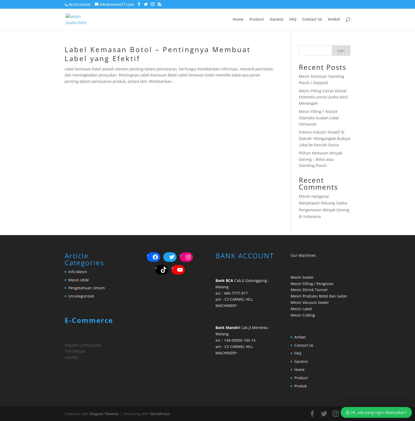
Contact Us (312, 19)
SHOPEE (72, 357)
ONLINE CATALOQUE (83, 345)
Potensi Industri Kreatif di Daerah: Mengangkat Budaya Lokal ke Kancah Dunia (324, 138)
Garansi (276, 19)
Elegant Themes (104, 413)
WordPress (160, 413)
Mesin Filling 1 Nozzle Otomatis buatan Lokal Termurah (319, 118)
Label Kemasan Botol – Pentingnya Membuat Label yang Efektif (158, 54)
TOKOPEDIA (75, 351)
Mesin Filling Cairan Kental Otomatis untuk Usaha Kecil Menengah (323, 97)
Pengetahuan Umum (86, 287)
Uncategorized (81, 296)
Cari (341, 50)
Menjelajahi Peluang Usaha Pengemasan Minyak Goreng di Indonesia (324, 209)
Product (256, 19)
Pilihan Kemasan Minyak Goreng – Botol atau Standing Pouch (320, 159)
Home (238, 19)
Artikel (334, 19)
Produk (300, 385)
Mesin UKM (78, 279)
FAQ (292, 19)
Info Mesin (77, 271)
